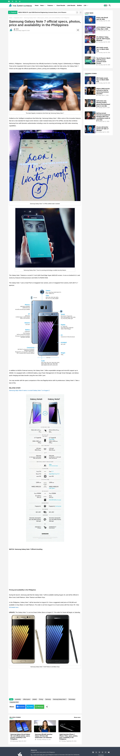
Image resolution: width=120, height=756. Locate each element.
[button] (105, 5)
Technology (72, 699)
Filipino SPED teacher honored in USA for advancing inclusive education (103, 91)
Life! (85, 5)
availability (18, 699)
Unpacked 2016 (18, 17)
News (42, 5)
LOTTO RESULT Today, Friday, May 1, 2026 (103, 28)
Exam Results (61, 5)
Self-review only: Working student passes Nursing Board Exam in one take (103, 103)
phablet (35, 699)
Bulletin (79, 5)
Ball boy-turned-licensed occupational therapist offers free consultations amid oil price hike (103, 116)
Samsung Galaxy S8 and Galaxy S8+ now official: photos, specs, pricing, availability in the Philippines (20, 737)
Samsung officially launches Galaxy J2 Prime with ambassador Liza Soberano (43, 736)
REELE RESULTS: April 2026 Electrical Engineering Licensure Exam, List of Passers (42, 12)
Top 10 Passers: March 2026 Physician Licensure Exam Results (103, 60)
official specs (26, 699)
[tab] (36, 5)
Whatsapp (40, 706)
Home (37, 5)
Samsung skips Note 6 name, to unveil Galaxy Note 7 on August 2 (29, 390)
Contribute (101, 755)
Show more (77, 717)
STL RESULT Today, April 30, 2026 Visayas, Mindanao (103, 38)
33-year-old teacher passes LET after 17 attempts (102, 128)
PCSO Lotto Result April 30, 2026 (102, 18)
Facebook (22, 706)
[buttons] (9, 1)
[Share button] (47, 707)
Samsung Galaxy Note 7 (59, 699)
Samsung (48, 699)
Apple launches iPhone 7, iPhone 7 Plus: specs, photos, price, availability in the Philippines (68, 737)
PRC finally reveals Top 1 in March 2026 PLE (102, 49)
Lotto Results (71, 5)
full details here (13, 607)
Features (50, 5)
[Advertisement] (45, 47)
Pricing (41, 699)
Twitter (31, 706)
